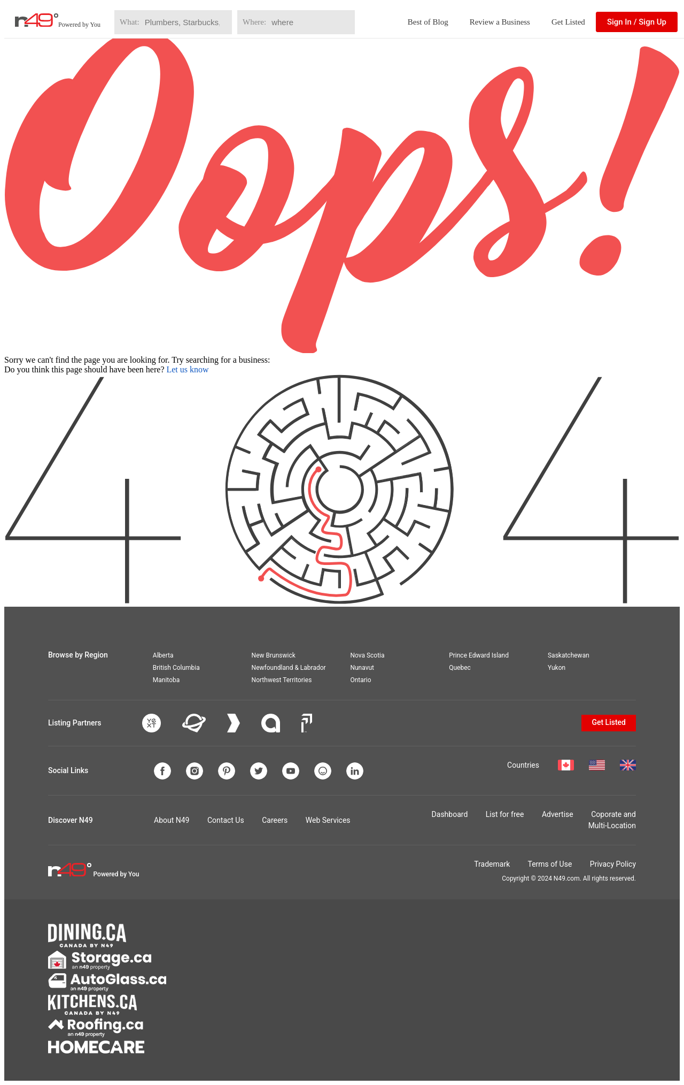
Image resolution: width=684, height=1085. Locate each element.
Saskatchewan (568, 655)
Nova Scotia (367, 655)
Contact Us (225, 820)
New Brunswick (274, 655)
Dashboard (450, 814)
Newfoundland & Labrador (289, 667)
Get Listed (568, 22)
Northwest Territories (282, 680)
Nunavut (362, 667)
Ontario (360, 680)
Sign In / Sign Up (636, 22)
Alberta (163, 655)
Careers (274, 820)
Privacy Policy (613, 864)
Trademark (492, 864)
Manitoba (166, 680)
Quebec (460, 667)
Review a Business (500, 22)
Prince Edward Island (479, 655)
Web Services (328, 820)
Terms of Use (549, 864)
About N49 (171, 820)
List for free (505, 814)
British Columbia (176, 667)
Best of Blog (428, 22)
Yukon (556, 667)
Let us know (187, 369)
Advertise (557, 814)
